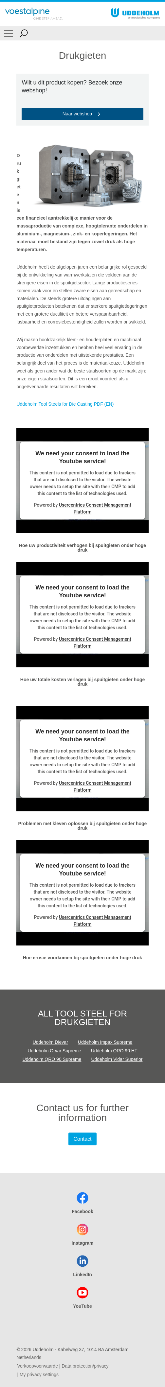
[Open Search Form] (23, 33)
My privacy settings (39, 1374)
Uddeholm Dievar (50, 1042)
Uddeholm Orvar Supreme (54, 1050)
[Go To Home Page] (34, 14)
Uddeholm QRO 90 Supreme (52, 1059)
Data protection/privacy (85, 1366)
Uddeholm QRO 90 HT (114, 1050)
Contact (82, 1139)
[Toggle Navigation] (8, 33)
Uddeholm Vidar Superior (116, 1059)
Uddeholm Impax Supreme (105, 1042)
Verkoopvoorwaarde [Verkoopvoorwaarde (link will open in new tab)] (37, 1366)
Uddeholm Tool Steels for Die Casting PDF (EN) (65, 404)
